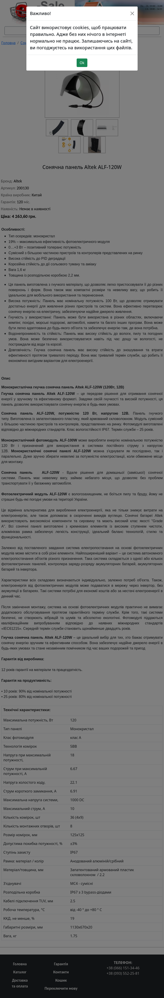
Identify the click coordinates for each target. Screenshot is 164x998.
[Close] (132, 11)
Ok (82, 60)
